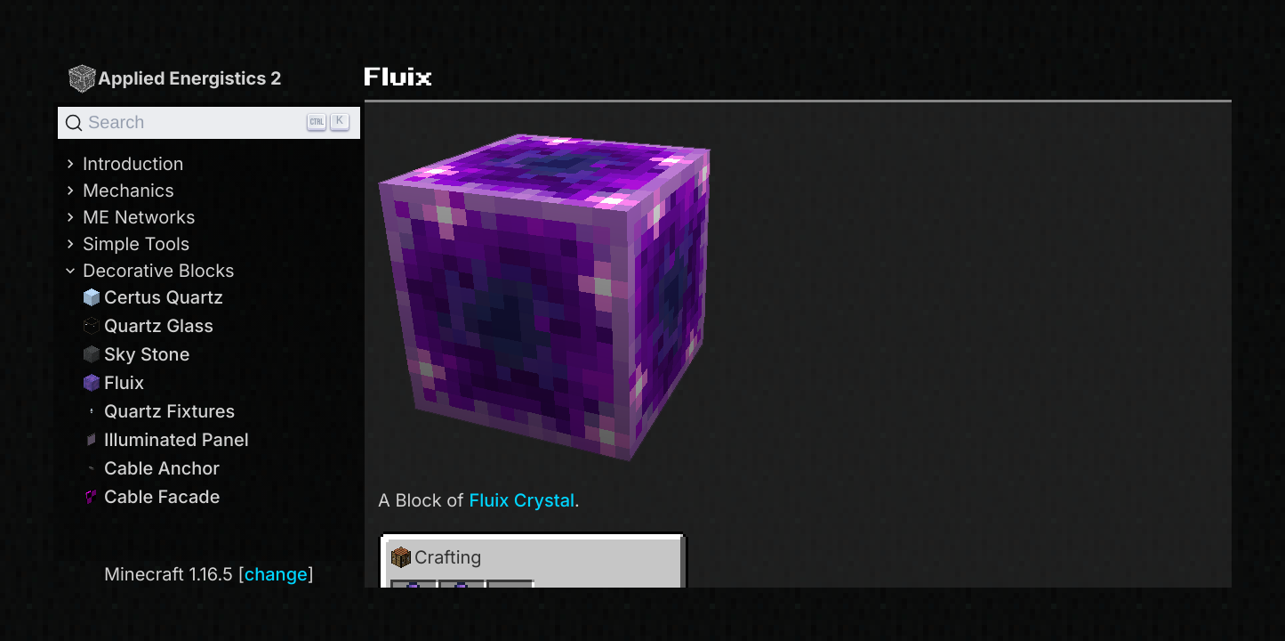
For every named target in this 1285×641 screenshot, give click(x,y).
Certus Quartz (153, 297)
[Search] (209, 123)
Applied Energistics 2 (174, 77)
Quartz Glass (148, 326)
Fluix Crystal (521, 500)
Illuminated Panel (166, 439)
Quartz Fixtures (159, 411)
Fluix (113, 383)
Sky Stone (136, 354)
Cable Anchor (151, 468)
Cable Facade (151, 496)
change (276, 574)
